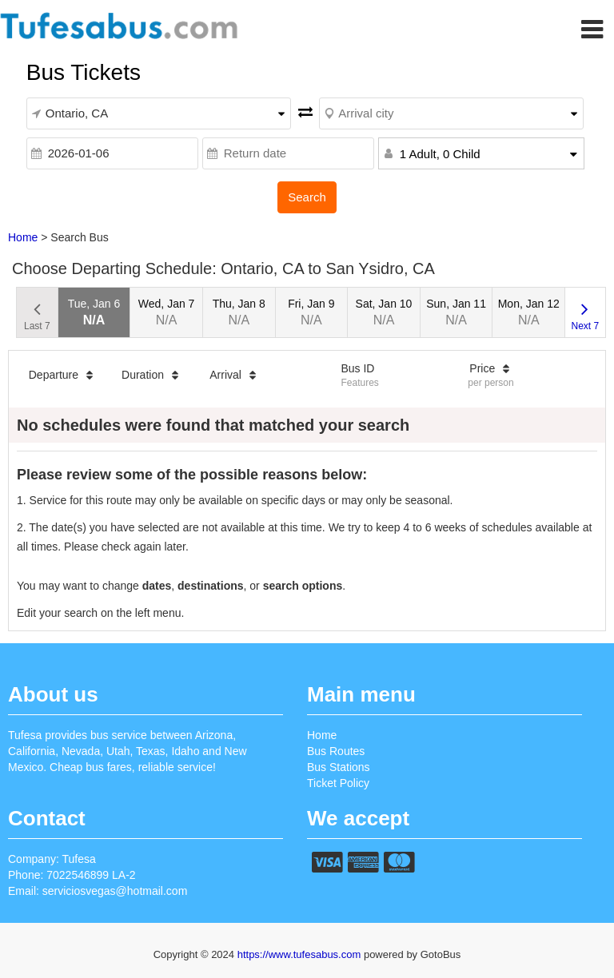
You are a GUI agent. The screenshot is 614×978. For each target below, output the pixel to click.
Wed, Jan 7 (166, 312)
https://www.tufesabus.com (300, 954)
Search (307, 197)
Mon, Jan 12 (529, 312)
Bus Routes (336, 751)
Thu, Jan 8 (239, 312)
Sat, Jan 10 (384, 312)
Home (23, 237)
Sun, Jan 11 (456, 312)
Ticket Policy (338, 783)
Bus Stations (338, 767)
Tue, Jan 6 (94, 312)
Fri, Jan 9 (311, 312)
